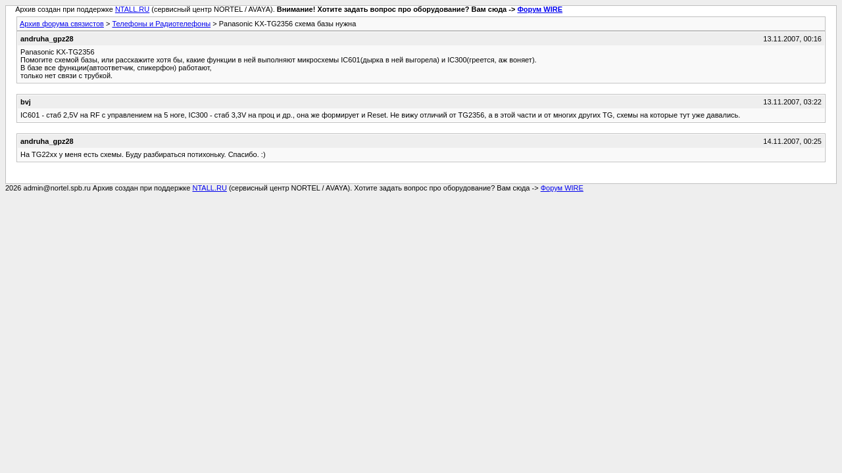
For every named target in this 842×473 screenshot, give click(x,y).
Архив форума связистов (62, 24)
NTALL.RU (132, 9)
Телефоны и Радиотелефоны (161, 24)
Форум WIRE (539, 9)
